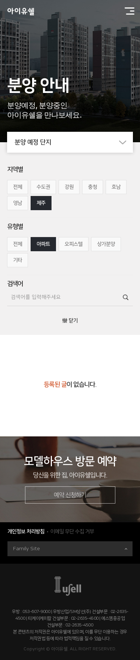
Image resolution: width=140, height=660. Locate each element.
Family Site (70, 549)
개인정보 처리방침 (25, 532)
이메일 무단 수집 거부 (72, 532)
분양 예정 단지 (74, 142)
